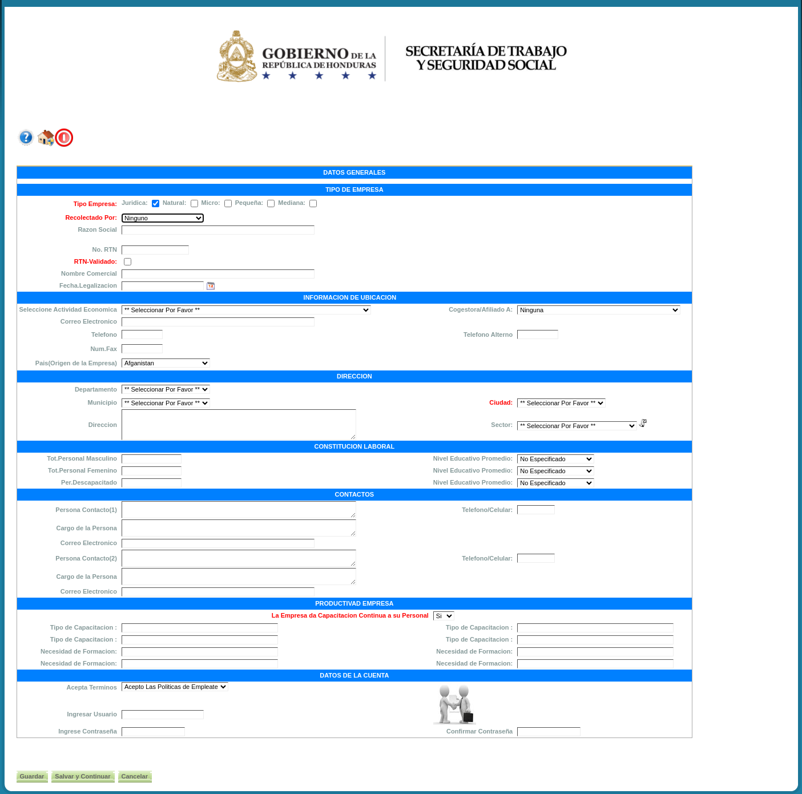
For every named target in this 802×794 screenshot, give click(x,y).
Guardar (32, 776)
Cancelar (135, 776)
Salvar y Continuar (82, 776)
